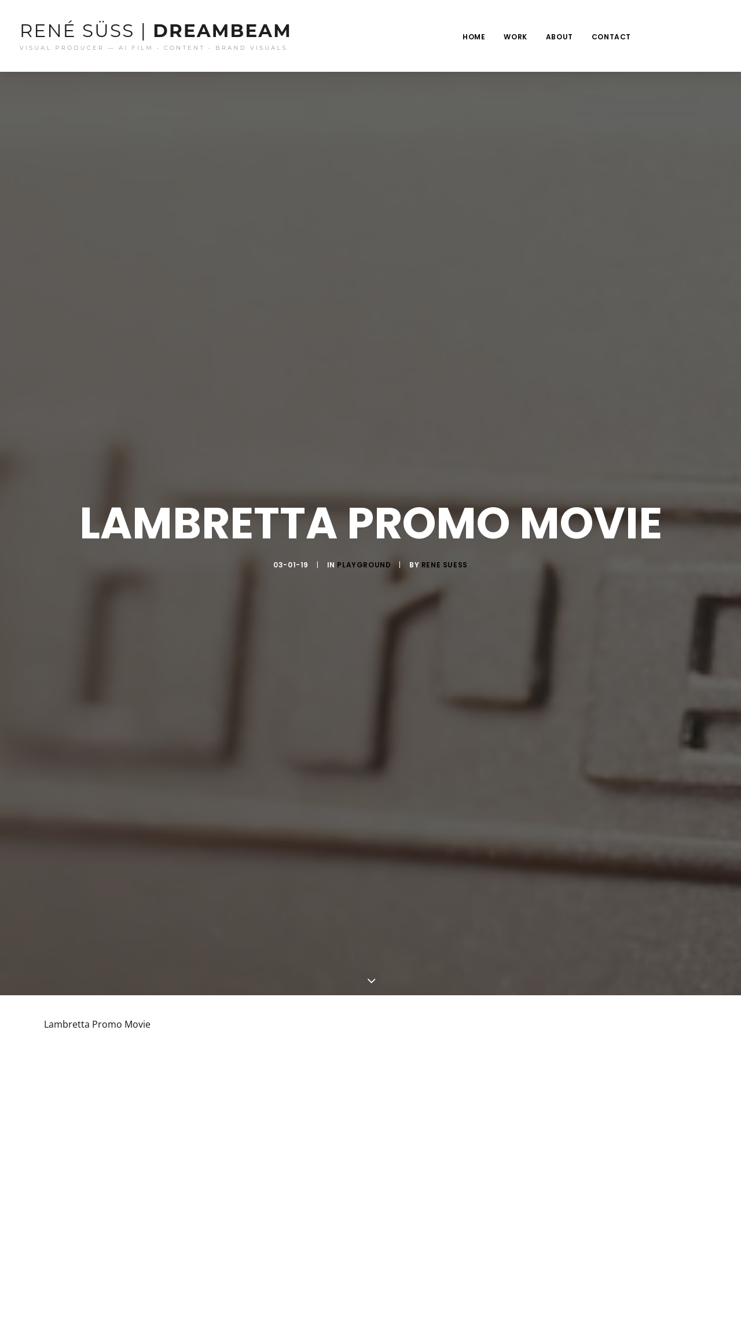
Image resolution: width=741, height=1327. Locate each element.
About (559, 37)
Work (515, 37)
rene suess (444, 555)
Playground (364, 555)
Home (474, 37)
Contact (611, 37)
